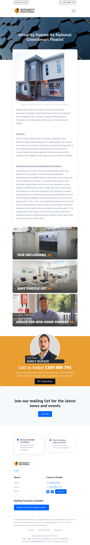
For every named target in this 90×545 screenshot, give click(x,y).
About (16, 487)
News (16, 491)
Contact (31, 530)
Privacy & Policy (44, 530)
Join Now (45, 414)
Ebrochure (60, 492)
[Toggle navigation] (73, 10)
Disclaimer (58, 530)
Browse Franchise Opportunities (31, 507)
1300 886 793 (67, 2)
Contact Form (54, 482)
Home (16, 482)
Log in (16, 470)
